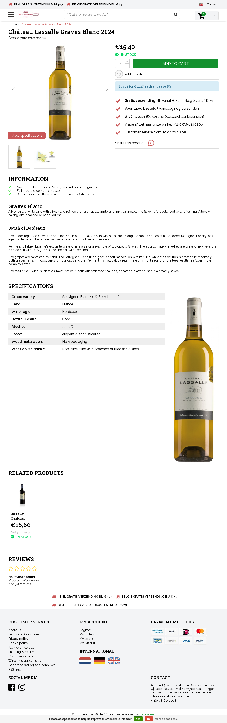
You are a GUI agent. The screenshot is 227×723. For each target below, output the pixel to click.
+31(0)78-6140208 (163, 700)
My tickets (86, 638)
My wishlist (87, 643)
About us (14, 630)
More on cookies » (166, 719)
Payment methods (21, 647)
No (149, 719)
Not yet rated (20, 532)
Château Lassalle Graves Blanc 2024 (46, 24)
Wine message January (24, 660)
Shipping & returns (21, 652)
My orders (86, 634)
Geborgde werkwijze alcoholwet (31, 665)
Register (85, 630)
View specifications (27, 135)
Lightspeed (148, 714)
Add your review (20, 584)
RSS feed (14, 669)
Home (12, 24)
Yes (138, 719)
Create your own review (27, 38)
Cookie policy (18, 643)
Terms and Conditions (23, 634)
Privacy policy (18, 638)
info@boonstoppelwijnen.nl (170, 696)
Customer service (20, 656)
